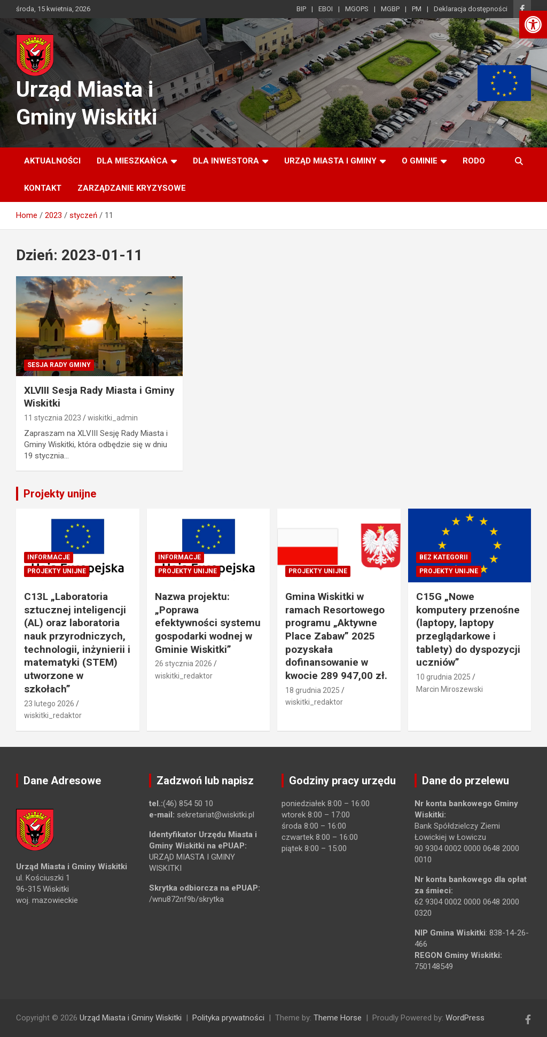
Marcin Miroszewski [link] (449, 689)
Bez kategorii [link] (443, 557)
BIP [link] (301, 9)
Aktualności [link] (52, 161)
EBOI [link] (325, 9)
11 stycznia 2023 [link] (52, 418)
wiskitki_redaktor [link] (53, 715)
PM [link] (416, 9)
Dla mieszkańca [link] (132, 161)
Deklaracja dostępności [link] (470, 9)
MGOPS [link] (357, 9)
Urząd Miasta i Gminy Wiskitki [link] (131, 1018)
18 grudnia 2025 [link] (312, 690)
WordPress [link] (465, 1018)
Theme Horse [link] (338, 1018)
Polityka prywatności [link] (228, 1018)
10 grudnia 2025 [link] (443, 677)
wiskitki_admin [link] (113, 418)
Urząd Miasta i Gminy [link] (330, 161)
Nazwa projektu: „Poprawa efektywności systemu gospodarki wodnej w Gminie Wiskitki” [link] (208, 623)
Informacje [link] (48, 557)
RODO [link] (474, 161)
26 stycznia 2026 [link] (183, 663)
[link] (533, 24)
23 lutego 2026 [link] (49, 703)
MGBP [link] (390, 9)
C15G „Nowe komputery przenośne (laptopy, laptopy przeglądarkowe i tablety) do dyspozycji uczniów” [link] (468, 629)
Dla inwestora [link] (226, 161)
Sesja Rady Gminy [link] (59, 365)
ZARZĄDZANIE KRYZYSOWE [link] (131, 188)
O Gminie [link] (419, 161)
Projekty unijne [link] (60, 493)
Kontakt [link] (42, 188)
